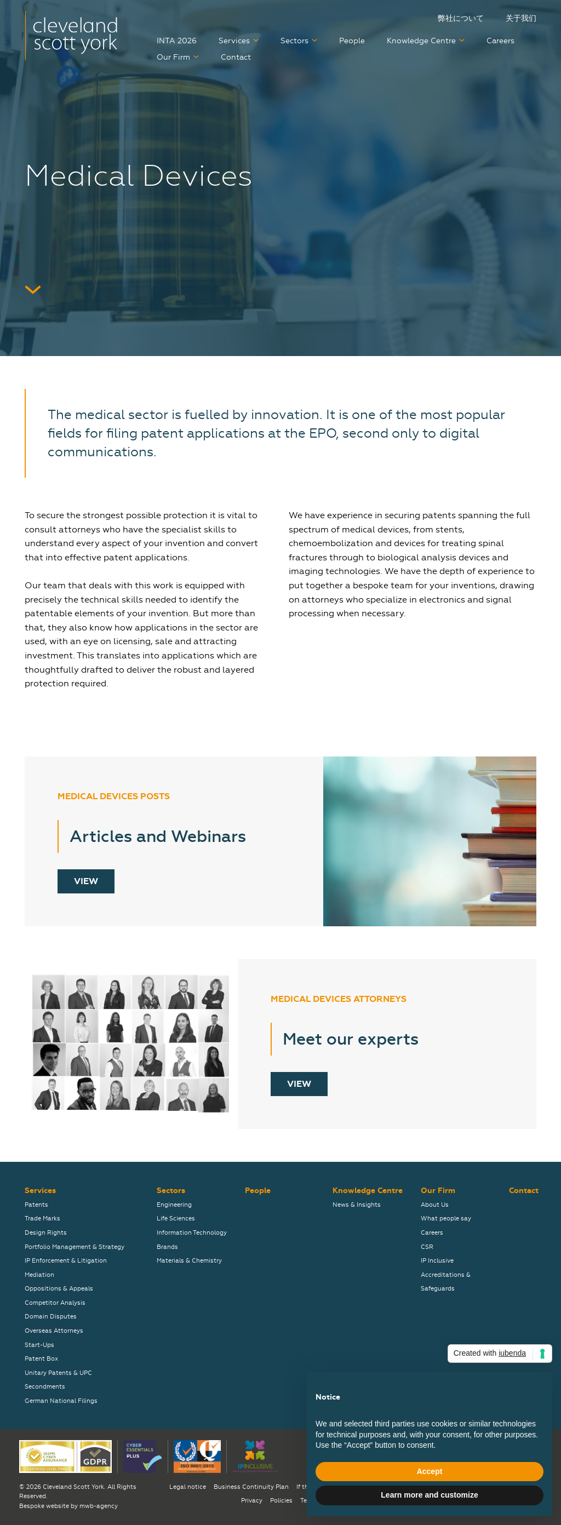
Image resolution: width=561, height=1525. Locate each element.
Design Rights (46, 1232)
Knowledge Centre (421, 40)
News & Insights (357, 1204)
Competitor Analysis (55, 1302)
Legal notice (187, 1486)
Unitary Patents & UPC (58, 1373)
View (86, 881)
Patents (36, 1204)
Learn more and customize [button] (429, 1494)
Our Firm (173, 57)
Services (234, 40)
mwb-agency (98, 1506)
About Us (435, 1204)
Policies (281, 1500)
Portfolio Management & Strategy (74, 1247)
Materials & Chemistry (189, 1260)
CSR (427, 1247)
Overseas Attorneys (54, 1330)
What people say (446, 1218)
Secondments (45, 1386)
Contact (236, 57)
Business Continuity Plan (251, 1486)
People (352, 40)
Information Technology (192, 1232)
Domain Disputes (51, 1316)
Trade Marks (42, 1218)
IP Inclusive (437, 1260)
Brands (167, 1247)
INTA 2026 (177, 40)
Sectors (294, 40)
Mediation (39, 1275)
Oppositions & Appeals (59, 1288)
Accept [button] (430, 1471)
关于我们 (521, 18)
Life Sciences (176, 1218)
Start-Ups (39, 1345)
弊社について (461, 18)
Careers (500, 40)
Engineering (174, 1204)
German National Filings (61, 1400)
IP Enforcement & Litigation (66, 1260)
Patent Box (41, 1358)
